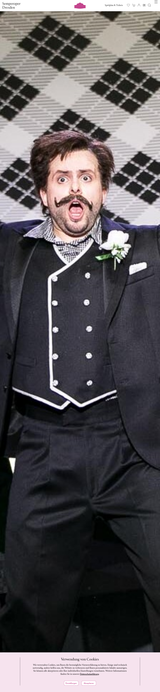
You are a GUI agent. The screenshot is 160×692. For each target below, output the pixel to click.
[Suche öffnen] (149, 5)
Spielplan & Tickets (114, 5)
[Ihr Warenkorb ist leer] (133, 5)
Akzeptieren (89, 683)
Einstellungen (71, 683)
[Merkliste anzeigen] (128, 5)
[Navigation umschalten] (156, 5)
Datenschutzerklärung (89, 674)
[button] (152, 220)
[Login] (139, 5)
